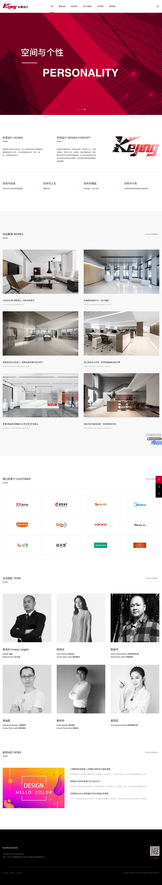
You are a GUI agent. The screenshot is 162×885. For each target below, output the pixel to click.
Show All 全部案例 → (152, 234)
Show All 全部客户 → (152, 479)
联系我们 (112, 6)
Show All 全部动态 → (152, 752)
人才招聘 (18, 873)
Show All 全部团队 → (152, 578)
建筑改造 (62, 6)
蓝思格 (145, 873)
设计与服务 (87, 6)
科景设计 (15, 6)
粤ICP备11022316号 (153, 873)
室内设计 (74, 6)
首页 (52, 6)
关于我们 (100, 6)
